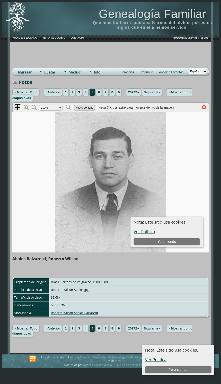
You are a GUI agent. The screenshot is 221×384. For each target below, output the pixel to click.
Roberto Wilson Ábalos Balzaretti (74, 313)
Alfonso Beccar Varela (97, 365)
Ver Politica (155, 359)
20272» (133, 92)
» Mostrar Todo (26, 92)
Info (97, 72)
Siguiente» (152, 92)
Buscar (49, 72)
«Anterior (53, 92)
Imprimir (147, 72)
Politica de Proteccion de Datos (135, 365)
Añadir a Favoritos (171, 72)
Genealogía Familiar (152, 13)
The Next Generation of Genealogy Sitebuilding (111, 357)
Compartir (127, 72)
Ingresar (25, 72)
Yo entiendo (178, 369)
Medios (75, 72)
